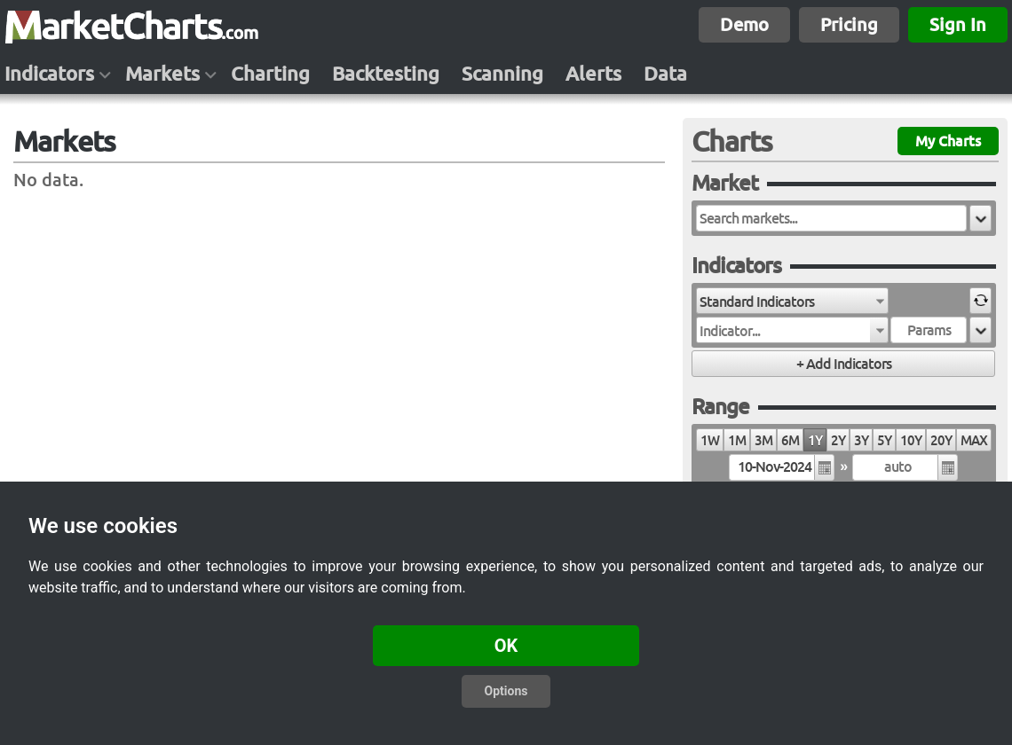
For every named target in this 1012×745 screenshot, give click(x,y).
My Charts (948, 141)
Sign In (957, 24)
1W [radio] (709, 440)
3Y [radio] (861, 440)
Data (665, 73)
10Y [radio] (910, 440)
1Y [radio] (815, 440)
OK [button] (506, 645)
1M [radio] (737, 440)
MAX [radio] (974, 440)
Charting (270, 73)
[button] (980, 218)
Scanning (502, 73)
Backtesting (385, 73)
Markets (162, 73)
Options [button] (506, 691)
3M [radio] (763, 440)
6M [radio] (790, 440)
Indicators (49, 73)
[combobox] (792, 300)
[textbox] (831, 218)
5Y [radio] (884, 440)
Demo (744, 24)
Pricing (849, 24)
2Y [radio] (838, 440)
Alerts (593, 73)
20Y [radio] (941, 440)
